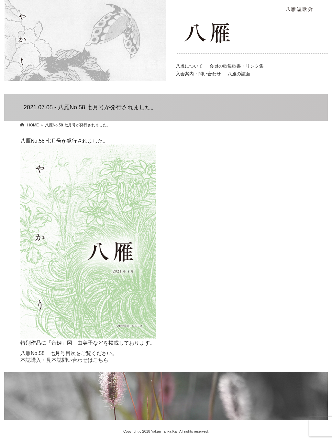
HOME (29, 125)
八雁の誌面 (238, 73)
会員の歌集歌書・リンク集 (236, 66)
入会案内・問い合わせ (198, 73)
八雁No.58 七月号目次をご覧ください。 (68, 353)
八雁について (189, 66)
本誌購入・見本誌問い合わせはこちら (64, 360)
